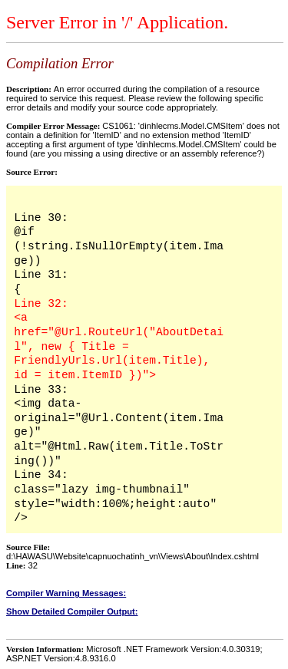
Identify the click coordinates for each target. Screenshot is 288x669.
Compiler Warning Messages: (66, 593)
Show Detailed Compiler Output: (72, 611)
